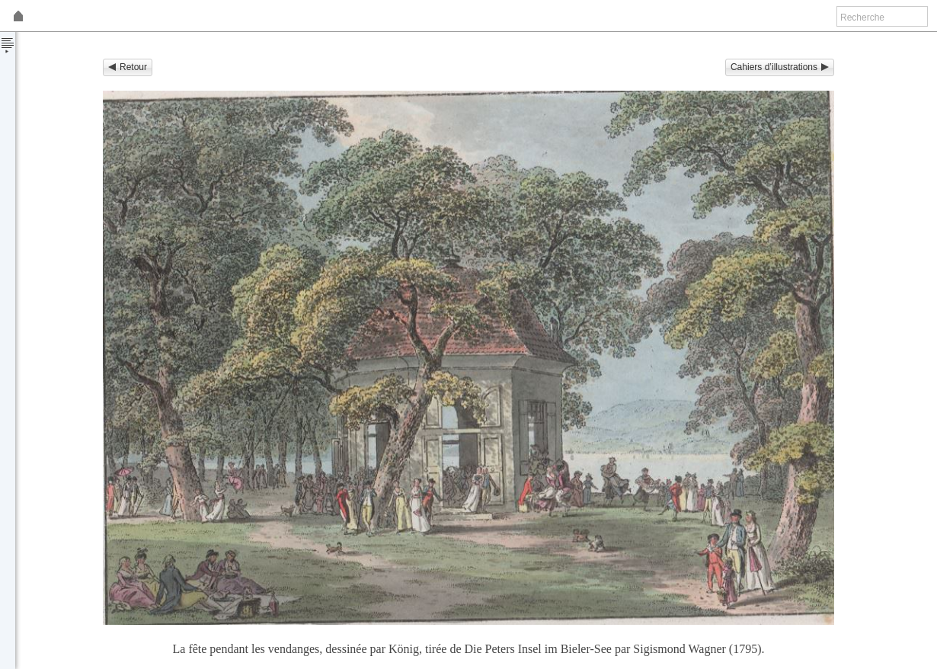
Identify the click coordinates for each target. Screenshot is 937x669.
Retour (127, 67)
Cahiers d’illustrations (780, 67)
